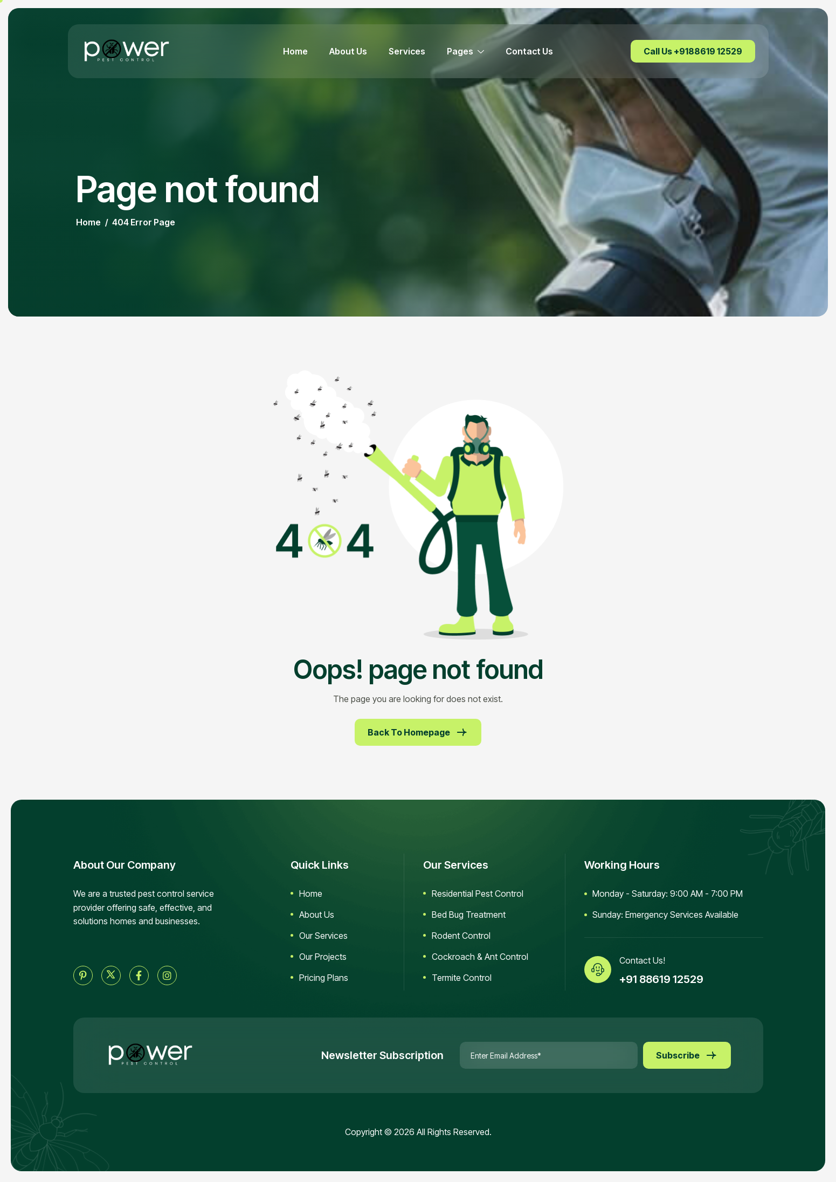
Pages (465, 51)
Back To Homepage (418, 732)
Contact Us (529, 51)
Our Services (323, 935)
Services (407, 51)
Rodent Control (461, 935)
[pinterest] (83, 975)
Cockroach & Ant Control (480, 956)
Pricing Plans (323, 977)
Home (295, 51)
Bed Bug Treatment (469, 914)
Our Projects (323, 956)
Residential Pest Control (477, 893)
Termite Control (462, 977)
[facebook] (139, 975)
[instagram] (167, 975)
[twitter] (111, 975)
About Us (348, 51)
